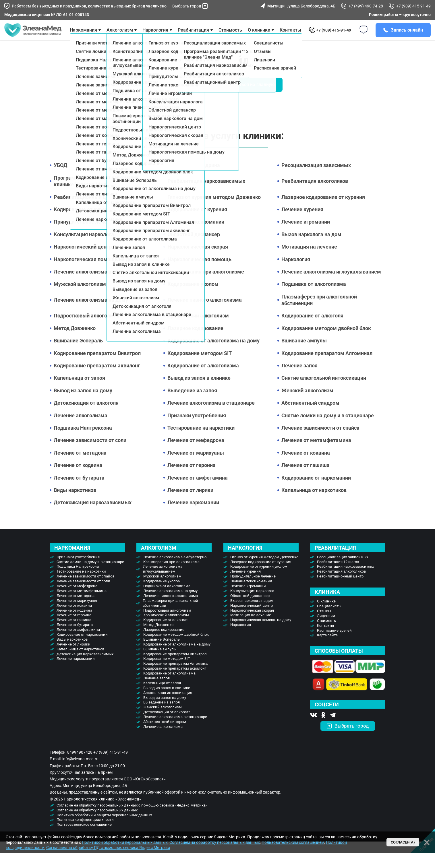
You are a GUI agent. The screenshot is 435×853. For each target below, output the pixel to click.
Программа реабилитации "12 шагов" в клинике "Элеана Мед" (101, 192)
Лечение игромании (305, 233)
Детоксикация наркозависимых (93, 514)
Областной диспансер (193, 246)
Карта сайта (327, 646)
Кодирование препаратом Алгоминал (326, 365)
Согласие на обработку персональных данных (97, 821)
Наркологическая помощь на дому (96, 271)
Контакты (290, 35)
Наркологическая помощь (199, 271)
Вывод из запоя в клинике (199, 389)
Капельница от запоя (79, 389)
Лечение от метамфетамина (316, 452)
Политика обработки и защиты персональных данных (104, 826)
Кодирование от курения (197, 221)
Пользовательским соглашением (293, 842)
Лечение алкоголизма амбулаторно (97, 283)
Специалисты (329, 617)
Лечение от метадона (80, 464)
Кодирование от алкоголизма (203, 377)
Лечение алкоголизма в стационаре (211, 414)
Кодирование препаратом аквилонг (97, 377)
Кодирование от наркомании (316, 489)
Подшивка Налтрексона (83, 439)
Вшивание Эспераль (78, 352)
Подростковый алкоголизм (86, 327)
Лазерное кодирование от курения (323, 209)
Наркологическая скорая (197, 258)
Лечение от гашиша (305, 477)
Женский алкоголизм (307, 402)
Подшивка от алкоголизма (313, 295)
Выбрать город (190, 6)
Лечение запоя (299, 377)
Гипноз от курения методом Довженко (214, 209)
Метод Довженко (75, 340)
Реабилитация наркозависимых (206, 192)
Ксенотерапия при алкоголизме (205, 283)
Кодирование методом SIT (199, 365)
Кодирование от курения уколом (93, 221)
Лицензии (326, 627)
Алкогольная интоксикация (167, 704)
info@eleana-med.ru (80, 770)
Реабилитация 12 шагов (338, 573)
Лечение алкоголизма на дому (91, 311)
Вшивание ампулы (304, 352)
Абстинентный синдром (310, 414)
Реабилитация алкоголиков (314, 192)
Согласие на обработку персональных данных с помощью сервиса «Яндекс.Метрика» (132, 817)
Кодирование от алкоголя (312, 327)
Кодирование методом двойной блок (326, 340)
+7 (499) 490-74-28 (362, 6)
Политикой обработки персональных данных (125, 842)
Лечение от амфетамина (197, 489)
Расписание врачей (334, 642)
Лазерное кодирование (195, 340)
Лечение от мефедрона (195, 452)
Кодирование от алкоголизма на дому (213, 352)
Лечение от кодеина (78, 477)
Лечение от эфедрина (193, 177)
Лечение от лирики (190, 502)
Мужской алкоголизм (80, 295)
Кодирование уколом (193, 295)
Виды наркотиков (75, 502)
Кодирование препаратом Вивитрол (97, 365)
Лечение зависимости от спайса (320, 439)
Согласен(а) (403, 842)
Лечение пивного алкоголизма (204, 311)
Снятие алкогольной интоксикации (323, 389)
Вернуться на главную (250, 96)
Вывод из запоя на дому (83, 402)
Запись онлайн (407, 35)
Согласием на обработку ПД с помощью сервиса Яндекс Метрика (108, 847)
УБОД (60, 177)
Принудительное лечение (84, 233)
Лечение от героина (191, 477)
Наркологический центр (83, 258)
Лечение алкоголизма (80, 427)
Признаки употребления (196, 427)
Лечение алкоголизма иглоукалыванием (331, 283)
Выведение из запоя (192, 402)
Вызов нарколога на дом (311, 246)
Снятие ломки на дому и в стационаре (327, 427)
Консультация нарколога (84, 246)
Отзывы (324, 622)
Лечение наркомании (193, 514)
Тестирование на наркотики (201, 439)
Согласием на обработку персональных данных (214, 842)
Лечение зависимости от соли (90, 452)
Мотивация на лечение (309, 258)
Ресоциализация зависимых (316, 177)
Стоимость (230, 35)
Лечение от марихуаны (195, 464)
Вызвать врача (184, 96)
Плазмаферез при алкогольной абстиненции (319, 311)
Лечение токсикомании (195, 233)
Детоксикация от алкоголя (86, 414)
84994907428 (79, 763)
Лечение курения (302, 221)
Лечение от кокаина (305, 464)
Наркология (295, 271)
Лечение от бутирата (79, 489)
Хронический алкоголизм (198, 327)
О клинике (259, 35)
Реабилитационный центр (85, 209)
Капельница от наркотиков (314, 502)
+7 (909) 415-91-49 (410, 6)
